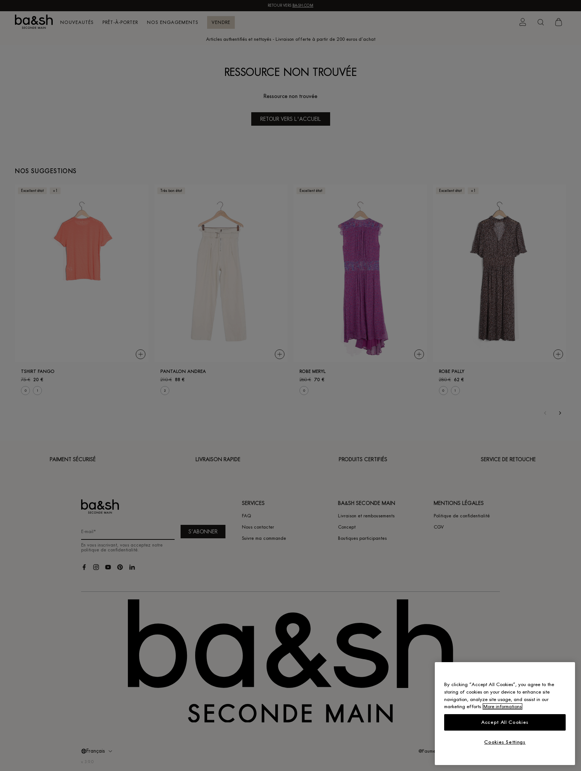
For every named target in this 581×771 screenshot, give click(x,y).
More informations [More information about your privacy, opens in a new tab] (502, 706)
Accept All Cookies (505, 722)
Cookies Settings (505, 742)
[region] (505, 713)
